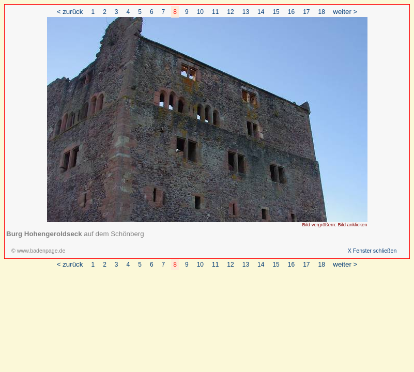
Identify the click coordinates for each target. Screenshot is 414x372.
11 (215, 12)
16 (291, 12)
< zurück (70, 12)
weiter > (345, 12)
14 (260, 12)
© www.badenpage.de (38, 250)
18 (321, 12)
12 (230, 12)
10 (200, 12)
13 (245, 12)
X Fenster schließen (372, 250)
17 (306, 12)
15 (275, 12)
